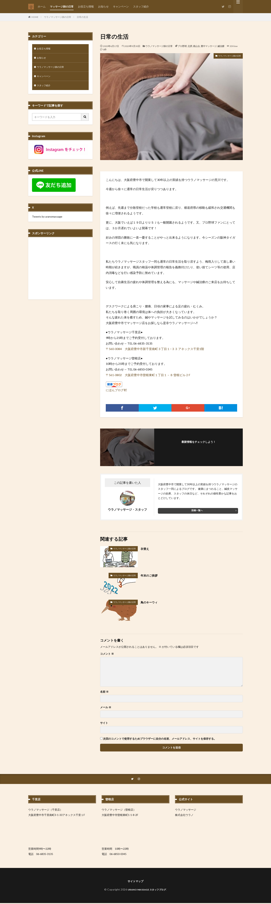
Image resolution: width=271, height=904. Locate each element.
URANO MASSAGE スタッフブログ (147, 890)
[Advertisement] (60, 272)
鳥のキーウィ (151, 602)
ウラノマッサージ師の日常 (57, 17)
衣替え (146, 548)
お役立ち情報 (86, 6)
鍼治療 (221, 46)
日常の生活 (82, 17)
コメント (107, 653)
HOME (34, 17)
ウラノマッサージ (185, 810)
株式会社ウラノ (184, 815)
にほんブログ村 (116, 390)
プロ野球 (182, 46)
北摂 (190, 46)
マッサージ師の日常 (62, 6)
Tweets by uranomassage (47, 219)
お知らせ (103, 6)
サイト (104, 723)
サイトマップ (135, 882)
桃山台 (196, 46)
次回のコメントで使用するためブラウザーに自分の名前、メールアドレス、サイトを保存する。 (159, 738)
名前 (104, 691)
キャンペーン (121, 6)
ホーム (42, 6)
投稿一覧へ (197, 510)
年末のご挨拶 (151, 575)
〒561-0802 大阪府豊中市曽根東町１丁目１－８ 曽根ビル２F (148, 375)
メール (105, 707)
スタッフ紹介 (141, 6)
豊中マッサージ (209, 46)
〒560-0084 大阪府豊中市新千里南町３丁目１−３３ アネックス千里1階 (155, 349)
